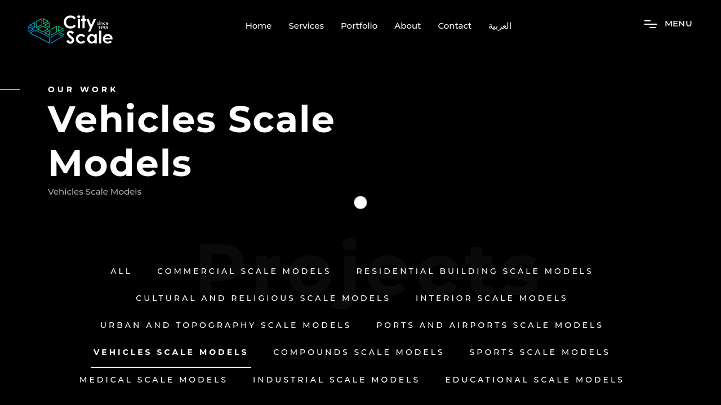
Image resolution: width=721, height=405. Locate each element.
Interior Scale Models (492, 298)
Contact (454, 26)
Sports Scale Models (540, 352)
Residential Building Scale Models (475, 271)
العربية (499, 26)
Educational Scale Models (535, 380)
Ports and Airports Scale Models (490, 325)
